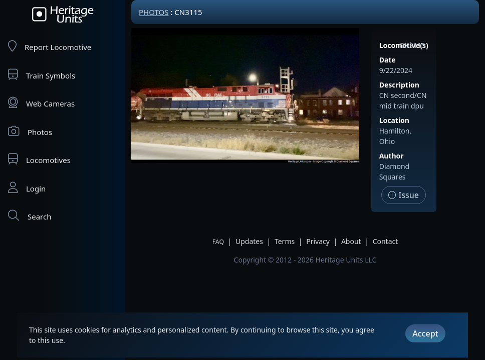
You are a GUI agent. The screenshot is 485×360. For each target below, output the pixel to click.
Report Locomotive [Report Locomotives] (49, 46)
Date (387, 59)
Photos (30, 131)
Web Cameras (41, 102)
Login (27, 188)
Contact (385, 241)
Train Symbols (41, 74)
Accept (425, 333)
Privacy (318, 241)
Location (394, 120)
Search (29, 216)
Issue (403, 195)
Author (391, 155)
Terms (285, 241)
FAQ (218, 242)
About (351, 241)
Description (399, 85)
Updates (249, 241)
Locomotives (39, 159)
